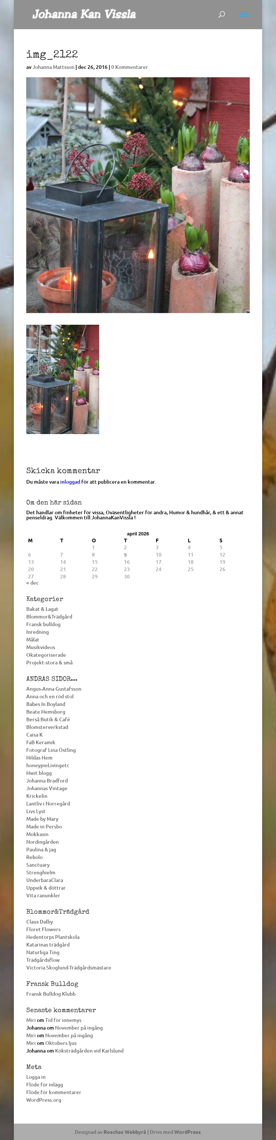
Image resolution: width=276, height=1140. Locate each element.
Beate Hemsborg (45, 711)
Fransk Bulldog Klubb (50, 993)
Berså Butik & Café (48, 719)
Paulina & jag (41, 849)
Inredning (37, 631)
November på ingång (79, 1027)
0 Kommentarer (129, 66)
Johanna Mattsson (53, 66)
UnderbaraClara (44, 880)
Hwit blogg (39, 772)
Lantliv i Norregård (48, 803)
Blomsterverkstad (47, 726)
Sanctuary (38, 864)
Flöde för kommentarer (53, 1092)
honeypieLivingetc (47, 765)
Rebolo (34, 857)
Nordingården (42, 841)
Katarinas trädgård (48, 944)
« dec (32, 582)
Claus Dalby (39, 921)
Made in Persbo (44, 826)
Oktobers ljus (61, 1042)
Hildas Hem (39, 757)
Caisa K (34, 734)
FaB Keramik (40, 742)
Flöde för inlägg (44, 1084)
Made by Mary (42, 818)
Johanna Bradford (47, 780)
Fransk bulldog (43, 624)
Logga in (36, 1076)
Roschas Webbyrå (125, 1131)
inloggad (70, 481)
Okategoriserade (46, 654)
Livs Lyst (36, 811)
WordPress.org (43, 1099)
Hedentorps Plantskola (52, 936)
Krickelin (36, 795)
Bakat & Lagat (42, 608)
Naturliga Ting (42, 952)
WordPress (187, 1131)
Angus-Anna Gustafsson (53, 688)
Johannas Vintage (46, 788)
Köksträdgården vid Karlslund (89, 1050)
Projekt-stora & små (49, 662)
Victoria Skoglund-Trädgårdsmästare (68, 967)
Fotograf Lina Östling (51, 749)
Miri (31, 1019)
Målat (32, 639)
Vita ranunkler (43, 895)
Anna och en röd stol (50, 696)
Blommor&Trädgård (49, 616)
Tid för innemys (63, 1019)
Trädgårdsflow (43, 959)
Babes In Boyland (45, 703)
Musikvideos (40, 647)
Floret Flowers (43, 929)
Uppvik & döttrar (46, 887)
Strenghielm (40, 872)
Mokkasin (37, 834)
